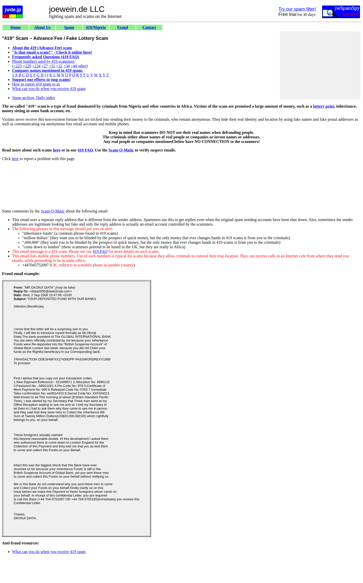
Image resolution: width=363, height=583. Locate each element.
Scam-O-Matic (121, 150)
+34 (67, 66)
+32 (59, 66)
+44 (74, 66)
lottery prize (323, 106)
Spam (69, 27)
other (82, 66)
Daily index (45, 98)
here (56, 150)
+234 (36, 66)
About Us (42, 27)
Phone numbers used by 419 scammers (43, 61)
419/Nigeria (96, 27)
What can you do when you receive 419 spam (48, 88)
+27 (44, 66)
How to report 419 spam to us (36, 84)
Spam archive (23, 98)
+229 (27, 66)
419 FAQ (85, 150)
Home (16, 27)
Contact (149, 27)
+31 (52, 66)
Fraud (122, 27)
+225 (17, 66)
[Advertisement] (320, 65)
